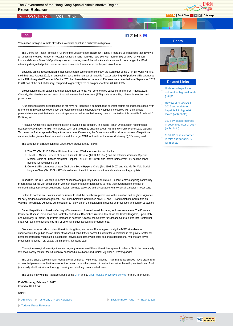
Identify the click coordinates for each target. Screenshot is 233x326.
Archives (26, 299)
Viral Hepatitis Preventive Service (107, 274)
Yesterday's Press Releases (55, 299)
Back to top (148, 299)
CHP (77, 274)
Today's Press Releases (35, 305)
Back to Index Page (122, 299)
